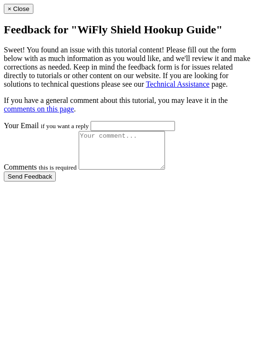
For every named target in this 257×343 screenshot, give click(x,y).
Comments (40, 174)
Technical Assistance (178, 84)
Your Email (46, 125)
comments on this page (39, 109)
